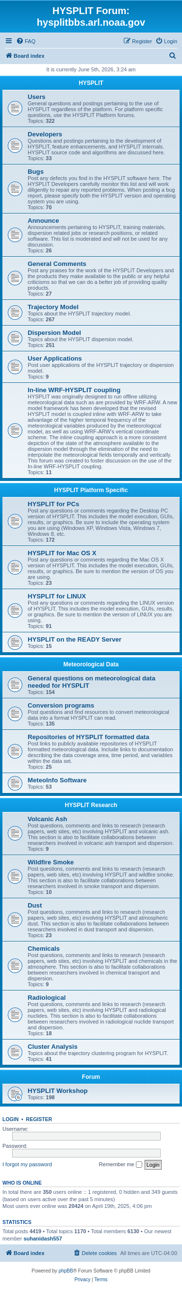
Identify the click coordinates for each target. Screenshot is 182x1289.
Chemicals (44, 948)
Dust (35, 905)
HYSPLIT (91, 83)
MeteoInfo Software (57, 780)
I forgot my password (27, 1164)
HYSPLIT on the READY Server (74, 639)
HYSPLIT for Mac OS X (62, 553)
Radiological (47, 997)
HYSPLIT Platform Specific (91, 490)
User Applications (55, 358)
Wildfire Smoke (51, 862)
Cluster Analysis (53, 1046)
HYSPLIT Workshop (58, 1090)
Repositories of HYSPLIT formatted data (88, 737)
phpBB (66, 1270)
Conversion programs (61, 705)
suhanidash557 (42, 1238)
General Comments (57, 263)
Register (39, 1119)
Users (37, 96)
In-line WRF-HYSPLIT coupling (74, 390)
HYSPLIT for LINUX (57, 596)
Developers (45, 134)
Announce (43, 220)
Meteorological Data (90, 664)
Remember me (120, 1164)
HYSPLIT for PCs (53, 504)
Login (10, 1119)
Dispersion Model (54, 332)
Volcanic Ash (47, 819)
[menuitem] (25, 41)
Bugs (36, 171)
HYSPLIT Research (91, 805)
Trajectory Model (53, 307)
